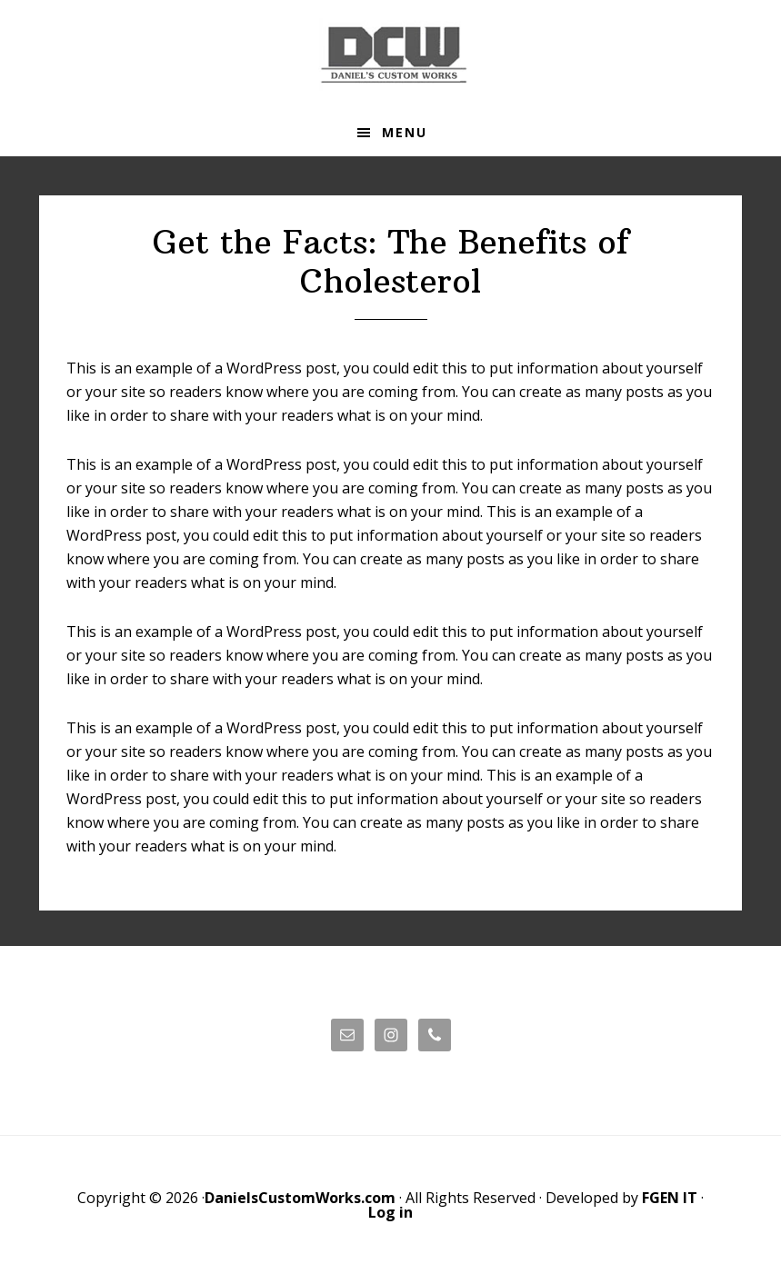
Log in (390, 1212)
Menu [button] (404, 132)
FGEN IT (669, 1198)
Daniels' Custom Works (391, 54)
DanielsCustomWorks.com (300, 1198)
